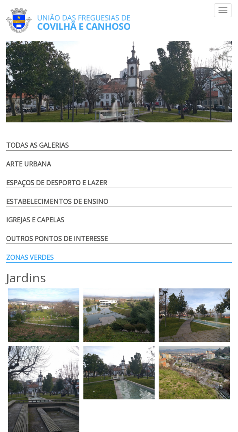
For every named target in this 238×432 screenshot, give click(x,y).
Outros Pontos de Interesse (57, 238)
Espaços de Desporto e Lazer (56, 182)
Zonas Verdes (30, 257)
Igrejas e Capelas (35, 219)
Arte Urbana (28, 164)
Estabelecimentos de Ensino (57, 201)
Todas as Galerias (37, 145)
